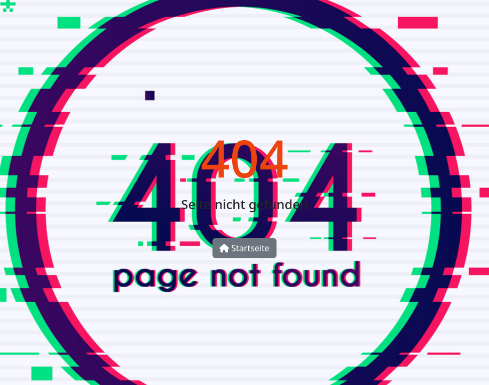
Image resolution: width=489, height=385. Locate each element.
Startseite (244, 248)
